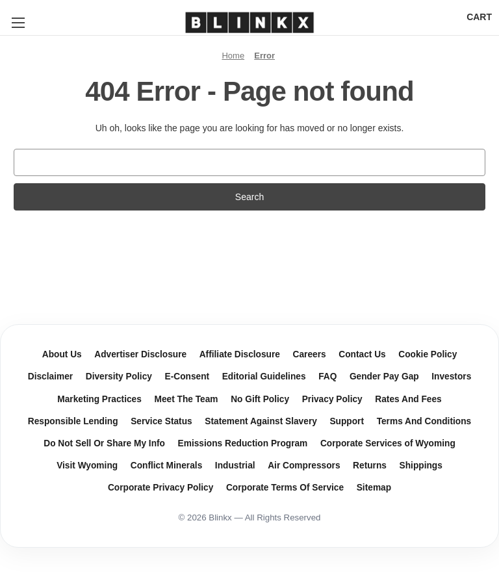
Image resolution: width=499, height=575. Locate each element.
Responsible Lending (73, 421)
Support (346, 421)
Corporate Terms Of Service (285, 487)
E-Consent (187, 376)
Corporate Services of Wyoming (387, 443)
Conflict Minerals (167, 465)
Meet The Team (186, 399)
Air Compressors (304, 465)
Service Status (161, 421)
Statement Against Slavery (261, 421)
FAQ (327, 376)
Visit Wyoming (87, 465)
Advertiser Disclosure (140, 354)
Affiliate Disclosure (239, 354)
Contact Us (362, 354)
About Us (62, 354)
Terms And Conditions (424, 421)
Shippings (421, 465)
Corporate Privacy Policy (160, 487)
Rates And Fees (408, 399)
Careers (309, 354)
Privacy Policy (332, 399)
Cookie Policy (427, 354)
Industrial (235, 465)
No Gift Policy (260, 399)
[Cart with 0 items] (479, 17)
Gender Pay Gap (384, 376)
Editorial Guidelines (264, 376)
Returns (370, 465)
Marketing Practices (99, 399)
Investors (451, 376)
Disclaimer (50, 376)
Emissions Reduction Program (243, 443)
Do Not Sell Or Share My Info (104, 443)
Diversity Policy (119, 376)
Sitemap (374, 487)
